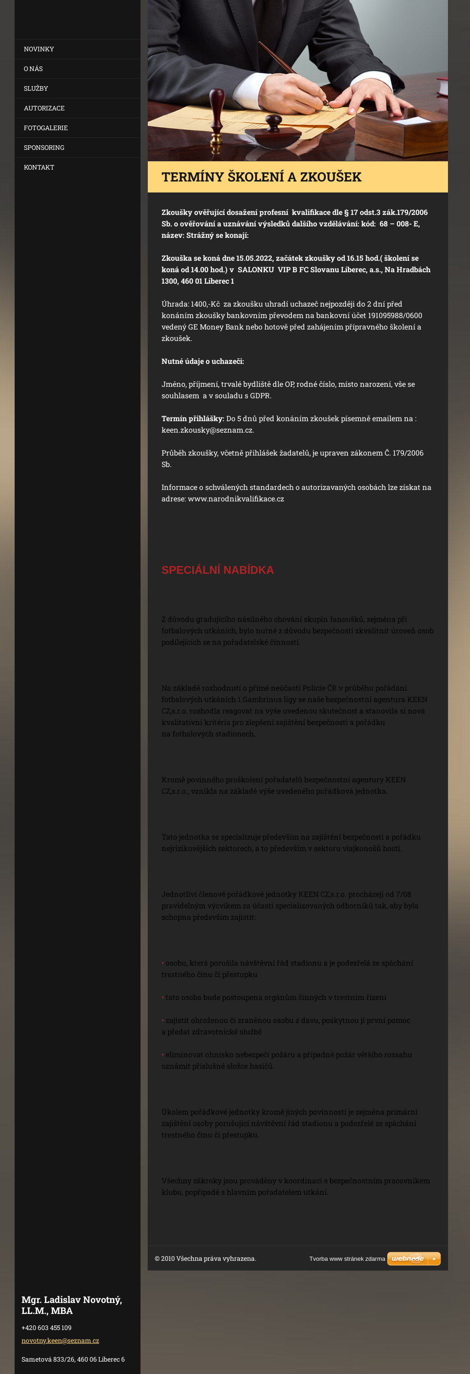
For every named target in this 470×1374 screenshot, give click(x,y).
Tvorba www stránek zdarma (347, 1258)
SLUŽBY (36, 88)
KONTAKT (39, 167)
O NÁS (33, 68)
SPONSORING (44, 147)
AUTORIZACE (44, 108)
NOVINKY (39, 48)
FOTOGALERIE (46, 127)
